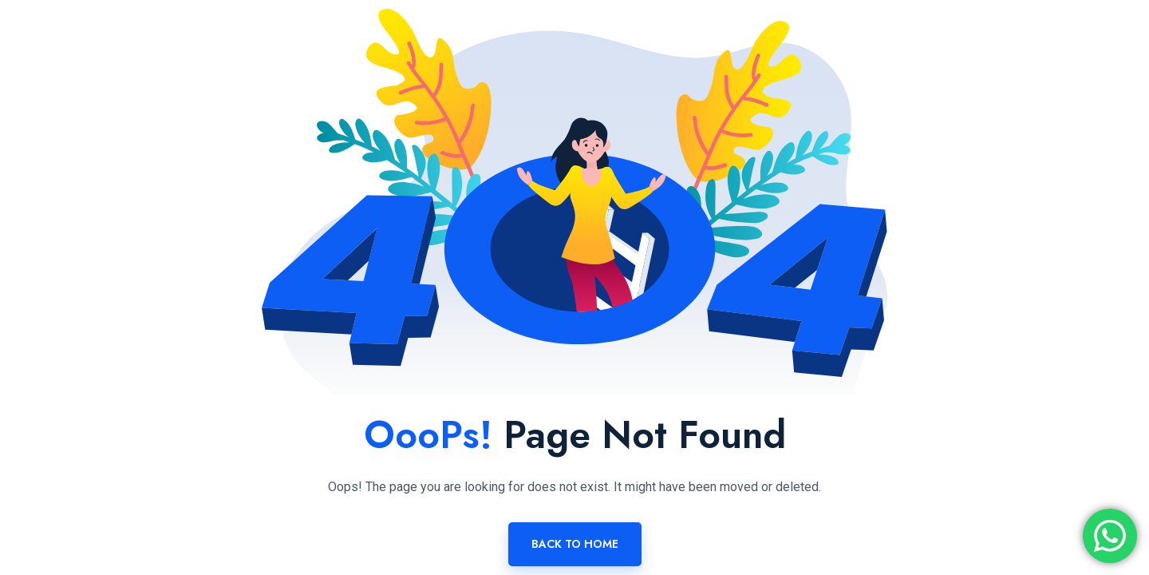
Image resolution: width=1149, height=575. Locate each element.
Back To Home (574, 544)
